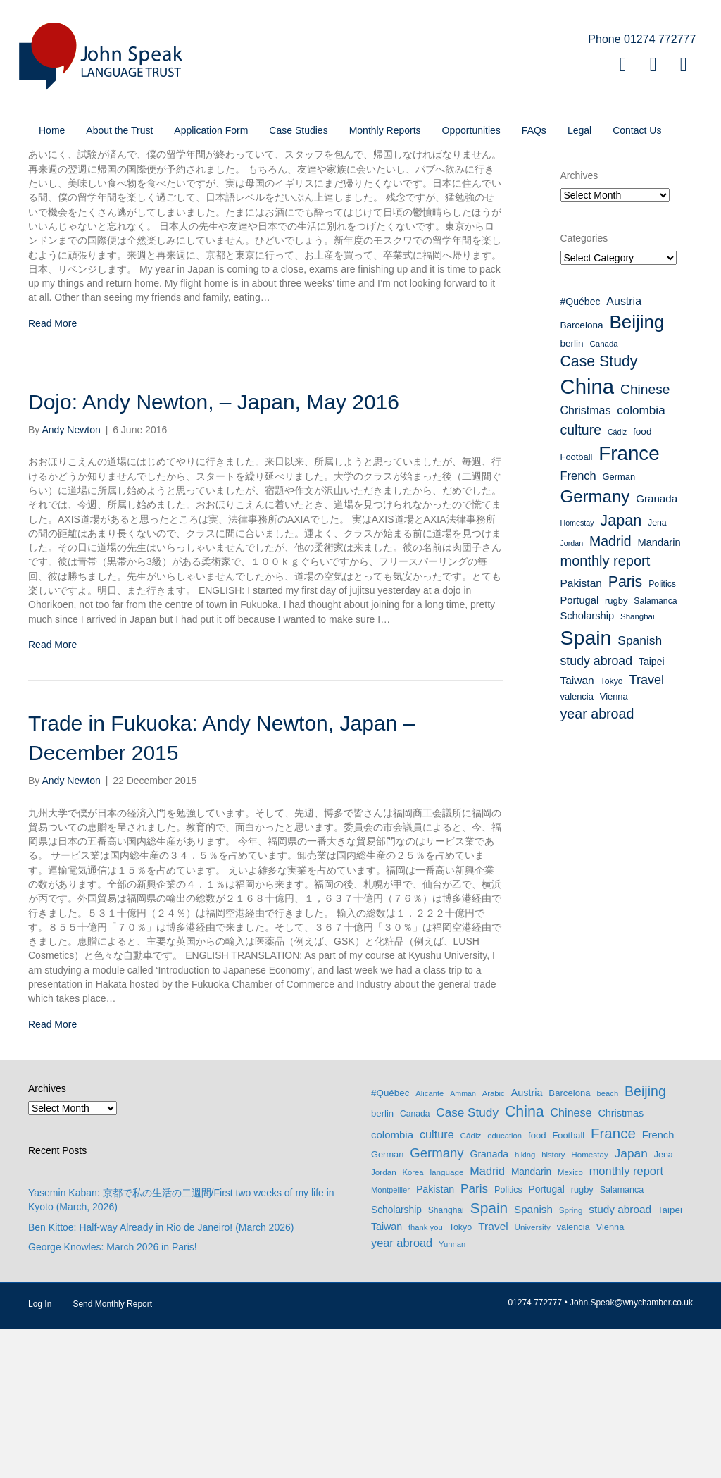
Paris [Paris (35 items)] (625, 731)
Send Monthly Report (112, 1453)
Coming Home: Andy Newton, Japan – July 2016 (255, 244)
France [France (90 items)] (628, 603)
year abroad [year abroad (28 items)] (597, 863)
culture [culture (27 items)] (581, 578)
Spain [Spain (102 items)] (586, 787)
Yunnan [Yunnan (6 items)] (452, 1393)
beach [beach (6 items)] (608, 1242)
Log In (39, 1453)
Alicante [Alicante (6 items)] (429, 1242)
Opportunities (471, 130)
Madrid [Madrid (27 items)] (610, 690)
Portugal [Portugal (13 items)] (579, 749)
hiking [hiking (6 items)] (525, 1304)
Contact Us (637, 130)
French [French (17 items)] (578, 625)
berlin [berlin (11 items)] (572, 492)
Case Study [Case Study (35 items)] (599, 510)
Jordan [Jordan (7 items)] (572, 692)
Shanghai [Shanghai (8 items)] (637, 765)
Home (52, 130)
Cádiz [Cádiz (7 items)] (617, 580)
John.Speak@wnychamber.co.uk (631, 1452)
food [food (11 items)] (642, 580)
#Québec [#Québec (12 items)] (580, 451)
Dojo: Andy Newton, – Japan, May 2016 (213, 551)
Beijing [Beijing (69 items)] (636, 471)
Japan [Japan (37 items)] (620, 669)
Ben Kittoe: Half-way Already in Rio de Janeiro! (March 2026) (161, 1375)
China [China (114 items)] (587, 535)
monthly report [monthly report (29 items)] (605, 710)
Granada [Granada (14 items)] (656, 648)
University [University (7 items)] (533, 1376)
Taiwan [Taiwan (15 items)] (577, 830)
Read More (52, 472)
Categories (584, 386)
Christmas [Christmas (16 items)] (585, 560)
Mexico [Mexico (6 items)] (570, 1321)
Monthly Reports (385, 130)
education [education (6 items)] (504, 1285)
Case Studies (298, 130)
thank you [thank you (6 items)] (425, 1376)
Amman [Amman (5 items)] (463, 1242)
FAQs (534, 130)
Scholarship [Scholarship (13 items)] (587, 764)
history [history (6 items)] (553, 1304)
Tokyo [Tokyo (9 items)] (612, 831)
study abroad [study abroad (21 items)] (596, 810)
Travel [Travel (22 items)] (646, 829)
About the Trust (119, 130)
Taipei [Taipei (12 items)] (652, 810)
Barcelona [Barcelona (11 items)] (581, 474)
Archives (579, 324)
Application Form (211, 130)
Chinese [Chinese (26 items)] (645, 538)
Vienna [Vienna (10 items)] (614, 845)
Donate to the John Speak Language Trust (626, 206)
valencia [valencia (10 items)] (577, 845)
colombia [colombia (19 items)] (641, 559)
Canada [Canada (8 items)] (604, 492)
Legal (579, 130)
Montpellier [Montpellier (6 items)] (390, 1338)
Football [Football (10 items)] (576, 606)
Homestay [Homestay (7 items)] (577, 671)
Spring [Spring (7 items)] (571, 1358)
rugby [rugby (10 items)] (616, 750)
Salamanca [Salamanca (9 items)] (655, 750)
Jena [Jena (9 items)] (657, 671)
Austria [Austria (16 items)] (623, 451)
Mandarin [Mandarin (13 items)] (658, 691)
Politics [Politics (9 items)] (662, 733)
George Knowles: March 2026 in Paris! (112, 1396)
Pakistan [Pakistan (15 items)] (581, 732)
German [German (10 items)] (619, 626)
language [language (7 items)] (446, 1321)
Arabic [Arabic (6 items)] (493, 1242)
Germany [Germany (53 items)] (595, 645)
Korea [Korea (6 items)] (413, 1321)
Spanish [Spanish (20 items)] (639, 790)
